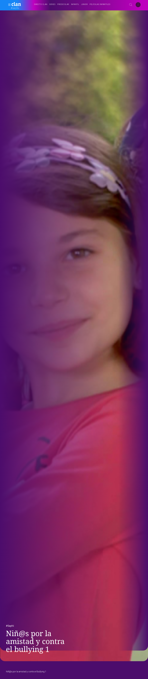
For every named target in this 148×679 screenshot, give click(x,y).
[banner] (22, 4)
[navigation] (76, 4)
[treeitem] (40, 4)
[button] (8, 4)
